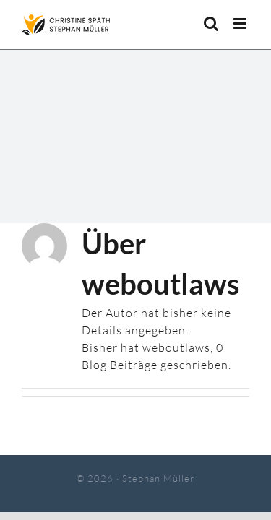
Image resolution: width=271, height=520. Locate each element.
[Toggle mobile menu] (241, 23)
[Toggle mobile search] (211, 23)
